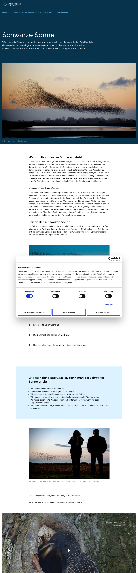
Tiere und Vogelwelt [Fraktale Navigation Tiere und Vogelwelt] (44, 13)
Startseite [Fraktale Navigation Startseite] (5, 13)
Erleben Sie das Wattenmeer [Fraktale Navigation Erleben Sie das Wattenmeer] (23, 13)
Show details (110, 305)
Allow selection (69, 312)
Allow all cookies (103, 312)
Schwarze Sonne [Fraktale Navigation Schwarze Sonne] (62, 13)
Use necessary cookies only (34, 312)
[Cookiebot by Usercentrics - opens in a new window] (110, 259)
